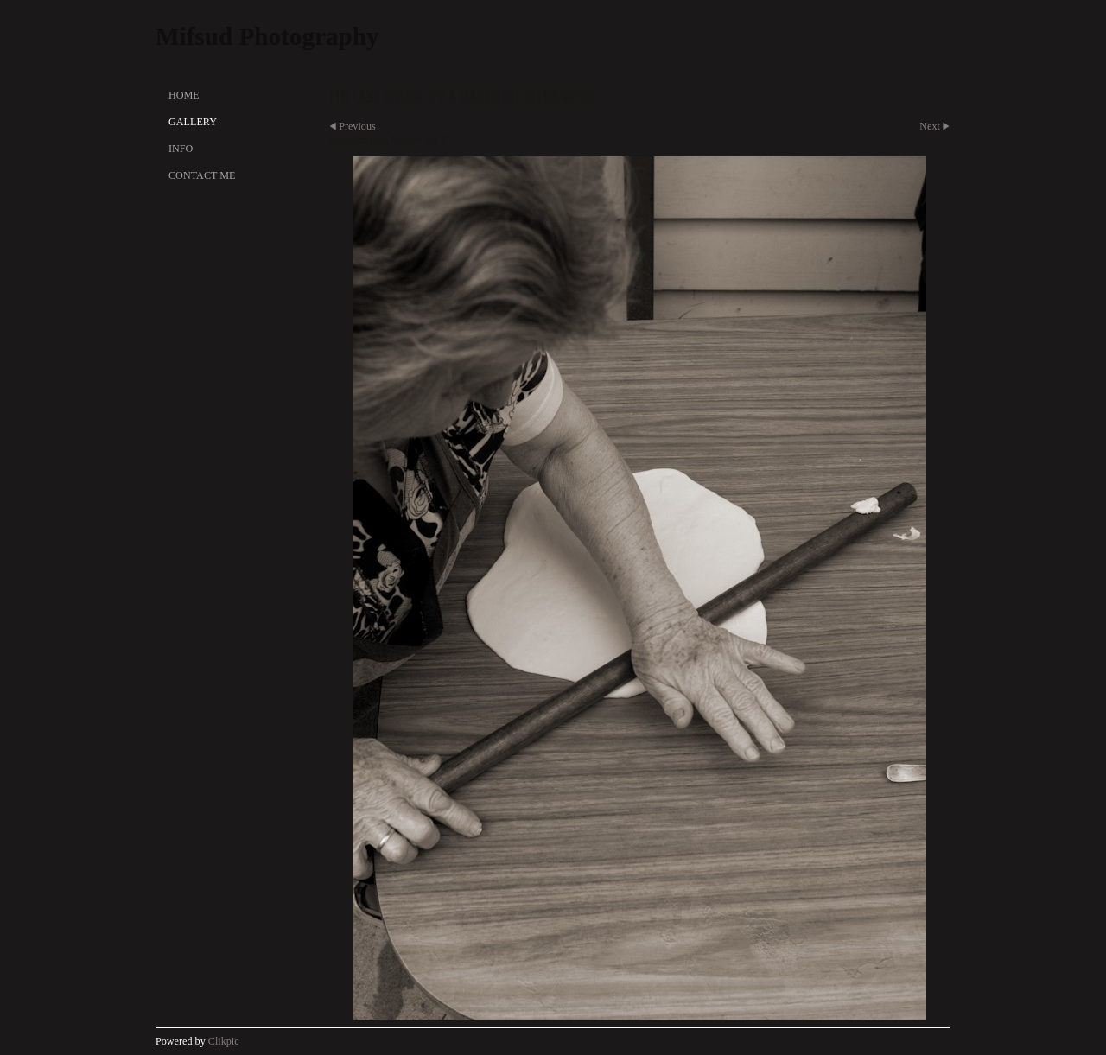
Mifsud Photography (267, 36)
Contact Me (201, 175)
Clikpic (223, 1041)
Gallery (192, 122)
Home (184, 95)
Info (180, 149)
